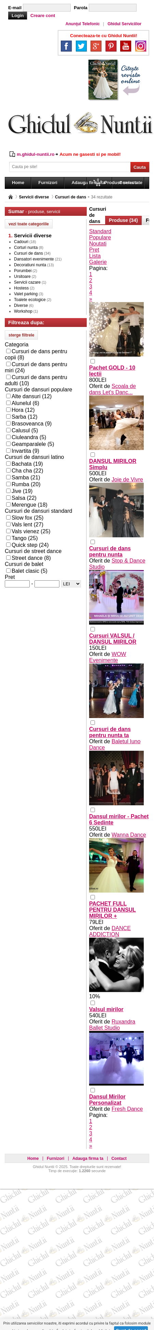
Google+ (95, 46)
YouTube (125, 46)
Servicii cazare (27, 282)
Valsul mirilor (106, 1009)
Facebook (66, 46)
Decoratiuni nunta (30, 265)
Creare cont (42, 15)
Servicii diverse (34, 197)
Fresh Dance (127, 1109)
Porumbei (22, 270)
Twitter (81, 46)
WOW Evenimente (107, 657)
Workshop (23, 311)
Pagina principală (10, 197)
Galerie (98, 262)
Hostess (21, 288)
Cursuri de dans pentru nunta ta (110, 732)
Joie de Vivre (127, 479)
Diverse (21, 305)
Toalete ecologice (30, 299)
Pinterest (111, 46)
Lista (95, 256)
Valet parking (26, 294)
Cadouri (21, 241)
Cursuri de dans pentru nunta (110, 551)
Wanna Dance (129, 835)
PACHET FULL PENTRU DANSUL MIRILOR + (112, 910)
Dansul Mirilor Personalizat (107, 1100)
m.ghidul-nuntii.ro (35, 154)
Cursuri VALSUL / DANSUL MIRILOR (112, 639)
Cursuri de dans (70, 197)
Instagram (140, 46)
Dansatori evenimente (34, 259)
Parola (80, 7)
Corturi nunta (26, 247)
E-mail (15, 7)
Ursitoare (22, 276)
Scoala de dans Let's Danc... (112, 389)
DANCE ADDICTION (110, 931)
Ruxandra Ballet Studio (112, 1025)
